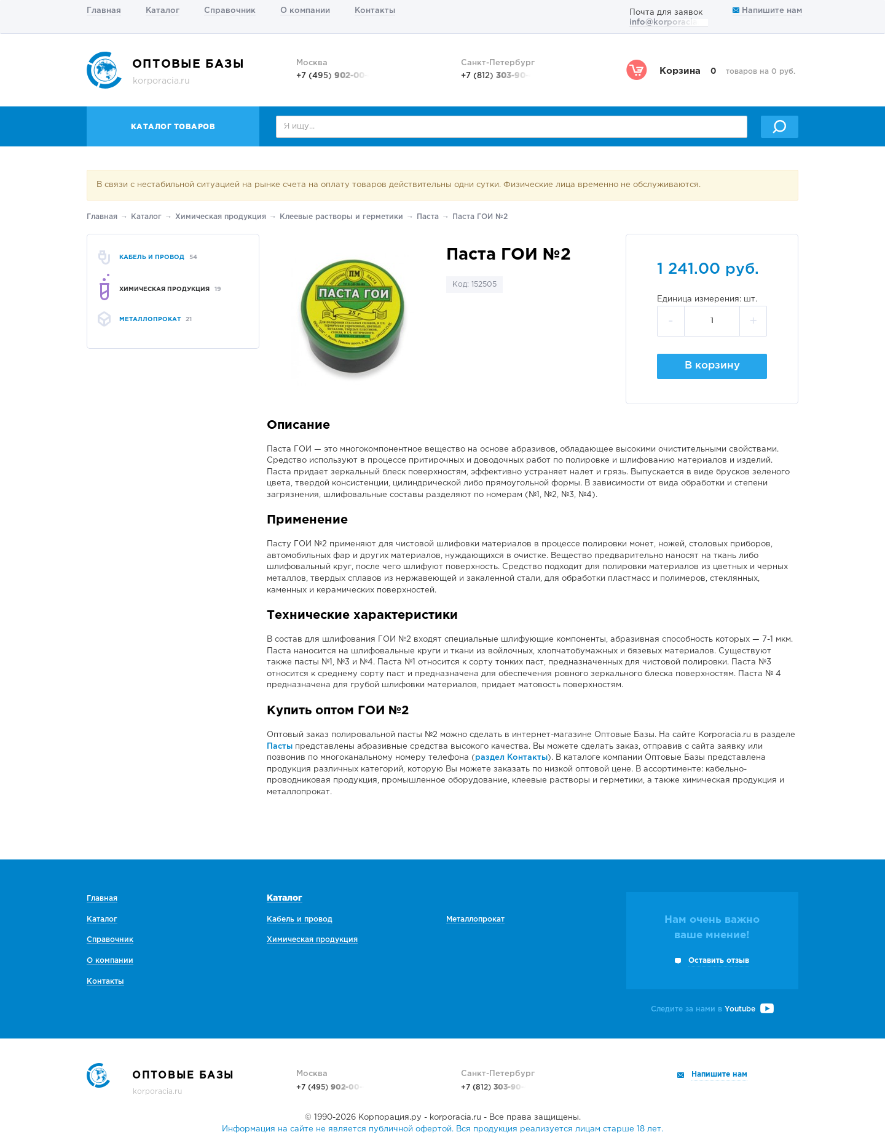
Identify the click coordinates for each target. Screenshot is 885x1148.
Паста (428, 216)
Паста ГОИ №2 (480, 216)
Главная (104, 10)
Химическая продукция (220, 216)
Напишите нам (767, 10)
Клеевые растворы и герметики (341, 216)
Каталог (162, 10)
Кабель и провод (299, 919)
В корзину (712, 365)
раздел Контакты (511, 757)
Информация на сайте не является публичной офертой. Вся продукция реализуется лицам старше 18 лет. (442, 1129)
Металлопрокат (475, 919)
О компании (305, 10)
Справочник (230, 10)
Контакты (375, 10)
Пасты (280, 746)
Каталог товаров (173, 127)
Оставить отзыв (718, 960)
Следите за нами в (712, 1009)
